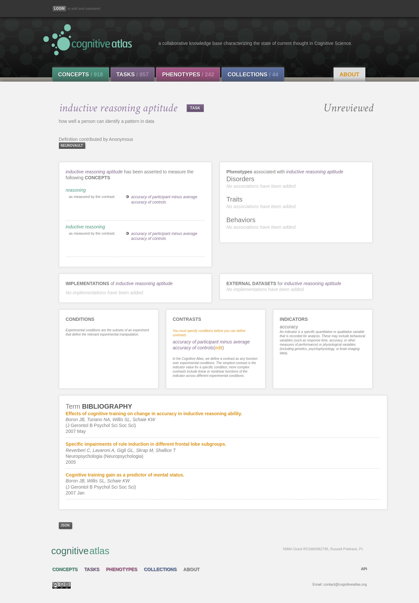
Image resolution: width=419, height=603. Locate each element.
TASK (195, 108)
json (65, 525)
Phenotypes (188, 74)
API (364, 569)
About (349, 74)
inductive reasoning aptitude (94, 171)
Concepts (80, 74)
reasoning (76, 190)
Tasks (133, 74)
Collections (253, 74)
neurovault (72, 145)
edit (219, 347)
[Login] (59, 9)
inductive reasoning (85, 226)
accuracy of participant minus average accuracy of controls (164, 199)
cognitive (207, 550)
